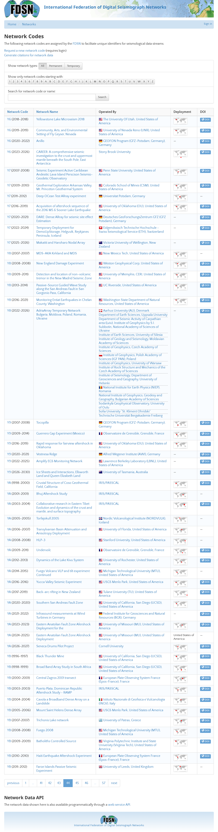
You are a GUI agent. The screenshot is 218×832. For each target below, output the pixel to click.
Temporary (73, 65)
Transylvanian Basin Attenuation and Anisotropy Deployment (61, 531)
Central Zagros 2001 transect (56, 678)
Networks (29, 24)
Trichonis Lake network (52, 720)
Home (12, 24)
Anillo (40, 141)
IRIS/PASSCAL (109, 483)
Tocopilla (42, 422)
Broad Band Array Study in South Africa (63, 667)
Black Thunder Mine (50, 656)
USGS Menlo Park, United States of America (131, 582)
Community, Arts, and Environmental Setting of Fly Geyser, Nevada (61, 132)
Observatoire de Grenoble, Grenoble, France (131, 433)
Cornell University (111, 646)
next (114, 783)
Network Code (17, 112)
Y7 (8, 170)
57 (103, 783)
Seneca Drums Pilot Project (55, 646)
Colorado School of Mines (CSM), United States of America (129, 187)
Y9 (9, 422)
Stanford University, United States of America (132, 540)
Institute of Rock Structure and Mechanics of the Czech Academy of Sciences (132, 369)
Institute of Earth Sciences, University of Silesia (131, 335)
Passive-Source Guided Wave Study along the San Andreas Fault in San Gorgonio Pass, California (61, 289)
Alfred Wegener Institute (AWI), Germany (129, 454)
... (33, 783)
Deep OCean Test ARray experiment (61, 196)
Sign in (208, 23)
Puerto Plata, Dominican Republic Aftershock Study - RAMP (59, 690)
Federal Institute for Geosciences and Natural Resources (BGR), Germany (132, 616)
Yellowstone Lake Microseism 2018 (60, 119)
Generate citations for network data (28, 55)
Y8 (9, 253)
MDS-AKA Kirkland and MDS (56, 253)
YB (9, 656)
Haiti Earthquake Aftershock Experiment (64, 756)
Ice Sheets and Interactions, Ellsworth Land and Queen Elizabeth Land (62, 474)
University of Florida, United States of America (133, 529)
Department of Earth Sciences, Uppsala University (133, 315)
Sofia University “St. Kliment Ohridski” (125, 411)
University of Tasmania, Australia (123, 472)
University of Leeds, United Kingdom (126, 767)
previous (13, 783)
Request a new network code (24, 51)
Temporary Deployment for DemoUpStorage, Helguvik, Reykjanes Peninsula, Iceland (62, 232)
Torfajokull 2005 (47, 518)
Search (102, 97)
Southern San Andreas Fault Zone (59, 603)
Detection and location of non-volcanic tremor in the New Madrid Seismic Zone (64, 276)
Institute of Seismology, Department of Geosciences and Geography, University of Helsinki (128, 379)
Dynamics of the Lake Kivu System (60, 560)
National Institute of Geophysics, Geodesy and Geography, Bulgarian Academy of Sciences (130, 397)
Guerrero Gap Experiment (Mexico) (60, 433)
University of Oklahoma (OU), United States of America (133, 445)
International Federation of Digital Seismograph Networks (109, 825)
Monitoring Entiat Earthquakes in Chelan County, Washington (64, 302)
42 (49, 783)
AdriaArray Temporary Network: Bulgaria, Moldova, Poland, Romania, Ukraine (61, 314)
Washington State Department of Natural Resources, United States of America (129, 302)
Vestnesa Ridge (46, 454)
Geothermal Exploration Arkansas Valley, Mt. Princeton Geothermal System (64, 187)
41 (41, 783)
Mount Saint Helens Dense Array (59, 710)
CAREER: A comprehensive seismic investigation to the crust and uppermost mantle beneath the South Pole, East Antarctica (64, 157)
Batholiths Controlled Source (56, 741)
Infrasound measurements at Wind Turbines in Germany (60, 616)
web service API (119, 805)
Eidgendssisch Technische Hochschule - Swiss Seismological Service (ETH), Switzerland (131, 230)
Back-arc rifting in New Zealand (58, 592)
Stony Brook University (115, 152)
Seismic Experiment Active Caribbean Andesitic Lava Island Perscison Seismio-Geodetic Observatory (64, 174)
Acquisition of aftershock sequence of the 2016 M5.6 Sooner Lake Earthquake (63, 208)
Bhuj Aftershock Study (51, 494)
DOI (205, 119)
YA (9, 483)
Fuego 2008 (44, 730)
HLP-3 (40, 540)
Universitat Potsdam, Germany (122, 196)
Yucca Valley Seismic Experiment (59, 582)
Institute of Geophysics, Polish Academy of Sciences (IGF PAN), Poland (130, 357)
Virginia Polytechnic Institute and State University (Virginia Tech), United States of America (127, 745)
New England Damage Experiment (60, 263)
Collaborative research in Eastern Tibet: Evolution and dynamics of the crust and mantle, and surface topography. (64, 508)
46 (86, 783)
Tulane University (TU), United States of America (128, 594)
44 (68, 783)
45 (77, 783)
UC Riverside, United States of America (128, 285)
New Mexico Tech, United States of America (131, 253)
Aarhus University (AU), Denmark (124, 311)
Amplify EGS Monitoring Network (59, 461)
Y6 (9, 119)
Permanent (55, 65)
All (42, 65)
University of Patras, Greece (120, 720)
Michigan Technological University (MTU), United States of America (129, 573)
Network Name (47, 112)
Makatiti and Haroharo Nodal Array (60, 243)
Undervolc (43, 550)
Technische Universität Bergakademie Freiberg (131, 416)
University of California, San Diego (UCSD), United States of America (130, 605)
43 (59, 783)
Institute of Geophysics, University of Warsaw (130, 363)
